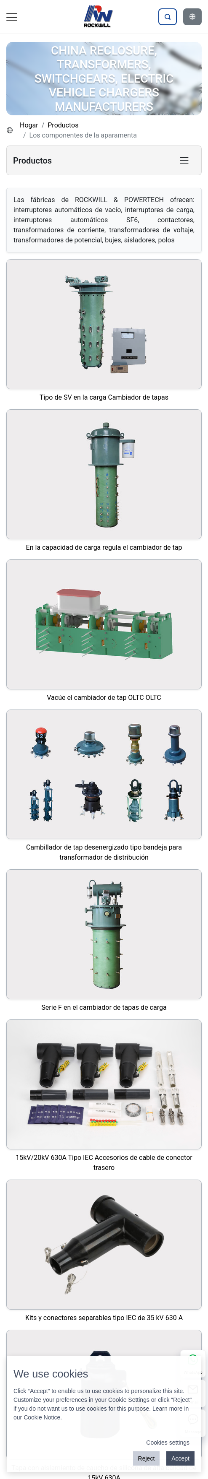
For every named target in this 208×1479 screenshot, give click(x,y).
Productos (63, 125)
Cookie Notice (42, 1417)
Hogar (29, 125)
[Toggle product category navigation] (184, 160)
